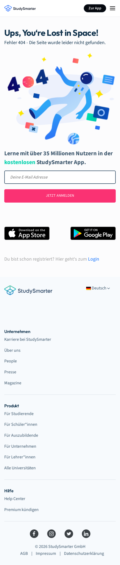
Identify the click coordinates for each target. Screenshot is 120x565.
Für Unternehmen (20, 446)
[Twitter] (69, 533)
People (10, 361)
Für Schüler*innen (20, 424)
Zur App (95, 8)
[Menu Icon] (112, 8)
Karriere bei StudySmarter (27, 339)
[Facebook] (34, 533)
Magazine (12, 383)
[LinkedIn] (86, 533)
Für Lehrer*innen (19, 457)
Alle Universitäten (20, 468)
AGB (24, 553)
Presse (10, 372)
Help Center (14, 499)
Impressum (46, 553)
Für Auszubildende (21, 435)
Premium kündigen (21, 510)
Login (93, 259)
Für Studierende (19, 414)
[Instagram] (51, 533)
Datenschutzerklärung (84, 553)
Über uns (12, 350)
